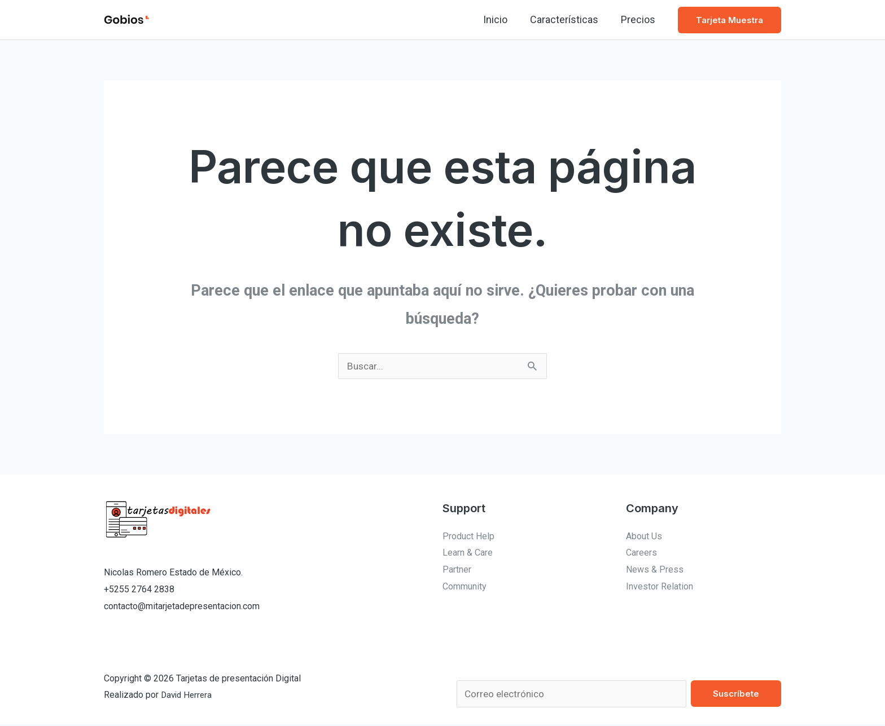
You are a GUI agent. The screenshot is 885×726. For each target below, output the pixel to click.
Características (567, 19)
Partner (456, 570)
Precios (639, 19)
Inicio (501, 19)
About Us (644, 536)
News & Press (655, 570)
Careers (641, 553)
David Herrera (188, 695)
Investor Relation (659, 587)
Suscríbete (736, 694)
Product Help (468, 536)
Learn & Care (467, 553)
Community (464, 587)
